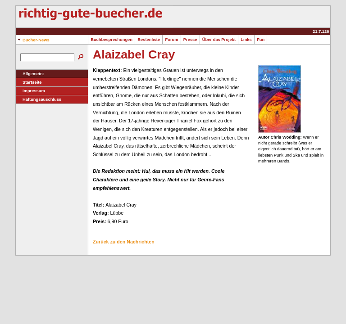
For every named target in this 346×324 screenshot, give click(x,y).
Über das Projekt (219, 39)
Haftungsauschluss (38, 99)
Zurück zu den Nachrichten (124, 241)
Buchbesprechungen (111, 39)
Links (246, 39)
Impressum (30, 91)
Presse (190, 39)
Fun (261, 39)
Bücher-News (33, 40)
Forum (171, 39)
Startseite (29, 82)
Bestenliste (148, 39)
